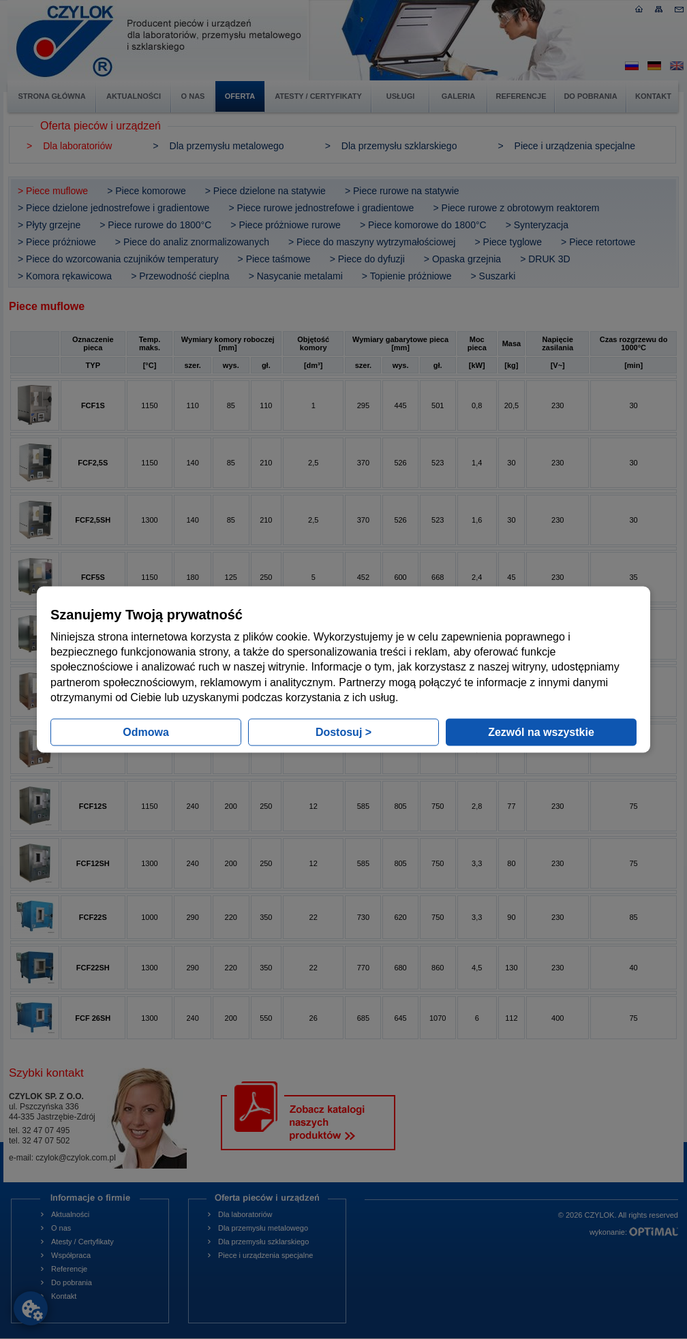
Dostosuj (343, 732)
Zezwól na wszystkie (541, 732)
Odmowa (146, 732)
